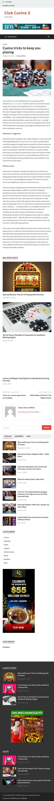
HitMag (24, 798)
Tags (28, 436)
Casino (5, 44)
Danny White (21, 56)
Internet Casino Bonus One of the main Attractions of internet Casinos (32, 468)
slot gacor (6, 647)
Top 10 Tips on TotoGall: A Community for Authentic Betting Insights (33, 698)
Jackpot (7, 548)
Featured (7, 541)
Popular (7, 436)
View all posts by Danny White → (29, 412)
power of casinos (16, 104)
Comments (19, 436)
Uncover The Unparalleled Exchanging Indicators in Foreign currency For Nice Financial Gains (32, 494)
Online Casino (9, 552)
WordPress (14, 798)
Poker (6, 555)
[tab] (8, 436)
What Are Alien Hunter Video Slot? (31, 479)
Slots (5, 563)
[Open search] (48, 36)
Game (6, 545)
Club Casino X (17, 12)
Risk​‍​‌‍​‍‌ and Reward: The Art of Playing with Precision (23, 294)
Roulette (7, 559)
